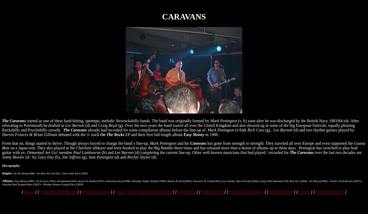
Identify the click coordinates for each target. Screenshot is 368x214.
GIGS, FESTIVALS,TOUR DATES (143, 192)
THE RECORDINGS (246, 192)
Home (29, 192)
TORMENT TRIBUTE (58, 192)
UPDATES (186, 192)
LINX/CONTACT (330, 192)
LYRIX (304, 192)
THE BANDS (212, 192)
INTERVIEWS (281, 192)
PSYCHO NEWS (95, 192)
